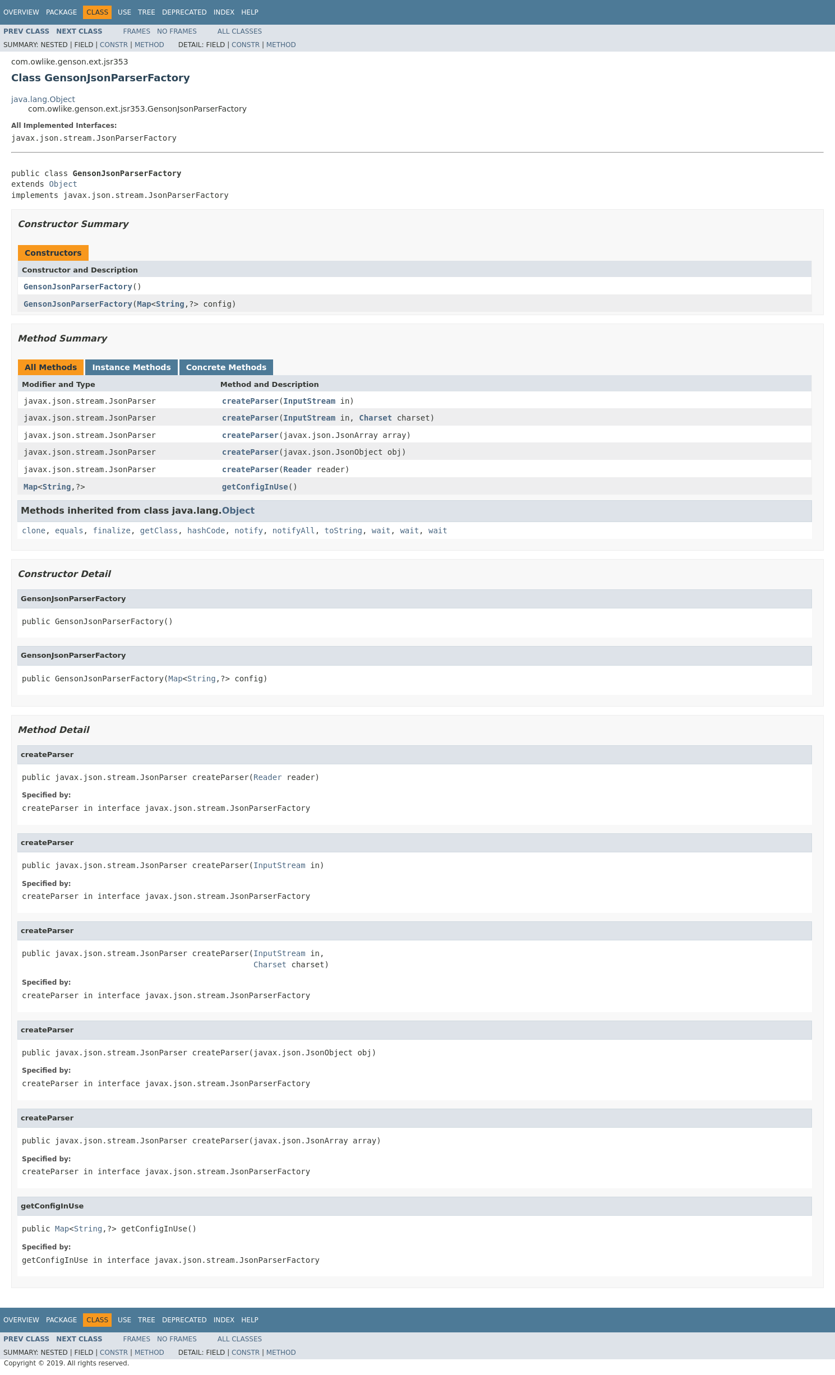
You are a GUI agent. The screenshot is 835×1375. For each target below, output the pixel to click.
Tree (146, 12)
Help (250, 12)
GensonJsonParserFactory (78, 286)
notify (248, 530)
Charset (375, 417)
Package (61, 12)
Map (144, 303)
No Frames (177, 31)
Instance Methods (131, 367)
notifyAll (294, 530)
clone (33, 530)
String (170, 303)
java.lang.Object (43, 99)
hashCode (206, 530)
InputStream (309, 400)
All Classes (240, 31)
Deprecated (184, 12)
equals (69, 530)
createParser (250, 400)
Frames (137, 31)
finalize (111, 530)
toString (343, 530)
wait (381, 530)
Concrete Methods (226, 367)
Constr (114, 45)
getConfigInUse (255, 486)
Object (63, 183)
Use (124, 12)
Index (224, 12)
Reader (297, 469)
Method (149, 45)
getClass (159, 530)
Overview (21, 12)
